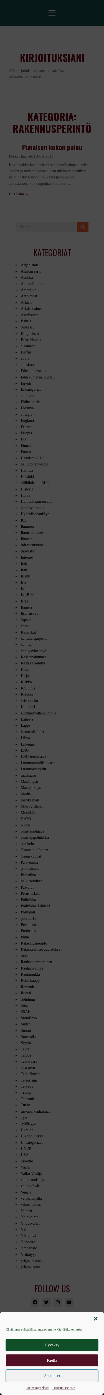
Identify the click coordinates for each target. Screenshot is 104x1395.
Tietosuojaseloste (37, 1388)
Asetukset (52, 1375)
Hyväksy (52, 1345)
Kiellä (52, 1360)
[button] (95, 1318)
